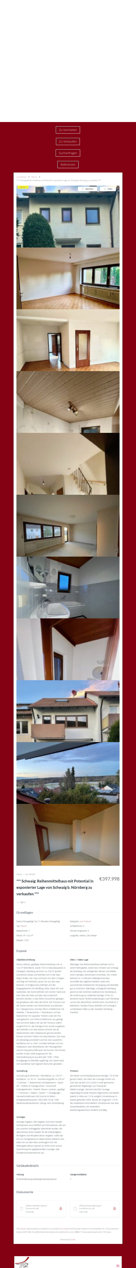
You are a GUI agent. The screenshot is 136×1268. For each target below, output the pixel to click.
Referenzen (68, 76)
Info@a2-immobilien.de (31, 1254)
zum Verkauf (21, 89)
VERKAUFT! (23, 99)
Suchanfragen (68, 65)
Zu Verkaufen (68, 53)
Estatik (72, 1151)
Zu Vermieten (68, 42)
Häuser (34, 89)
